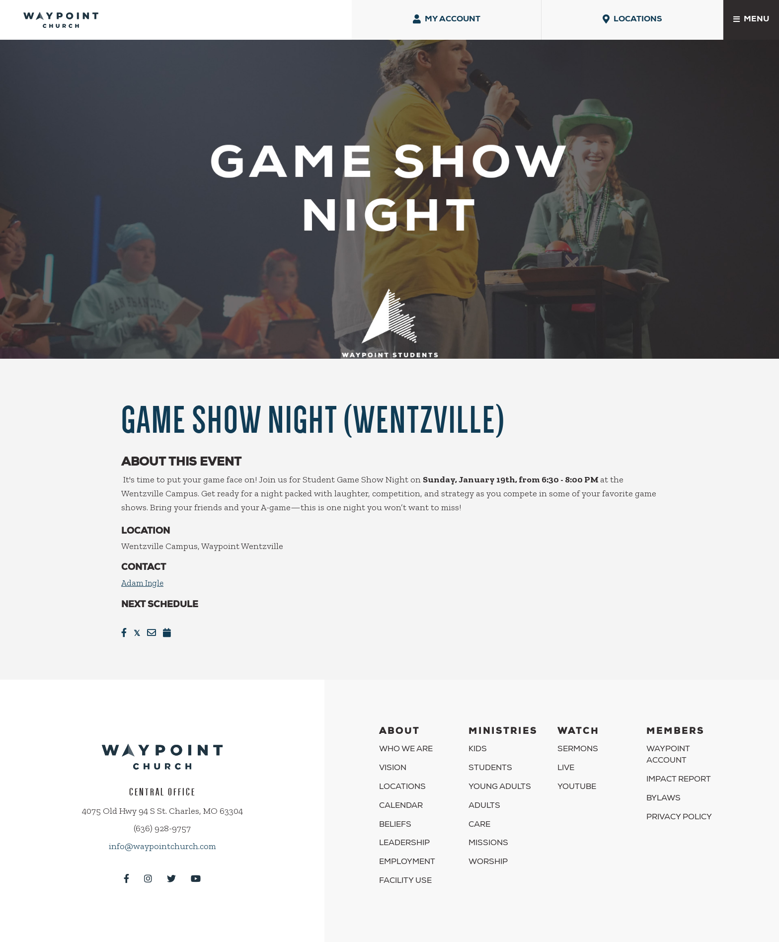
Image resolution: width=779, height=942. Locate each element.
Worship (488, 855)
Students (490, 761)
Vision (392, 761)
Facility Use (405, 874)
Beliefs (395, 817)
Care (479, 817)
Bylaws (663, 791)
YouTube (576, 780)
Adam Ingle (143, 575)
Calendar (401, 798)
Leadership (404, 836)
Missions (488, 836)
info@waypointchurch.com (162, 838)
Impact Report (678, 773)
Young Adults (499, 780)
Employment (407, 855)
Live (565, 761)
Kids (477, 742)
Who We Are (406, 742)
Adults (484, 798)
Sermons (577, 742)
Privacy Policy (679, 810)
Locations (402, 780)
